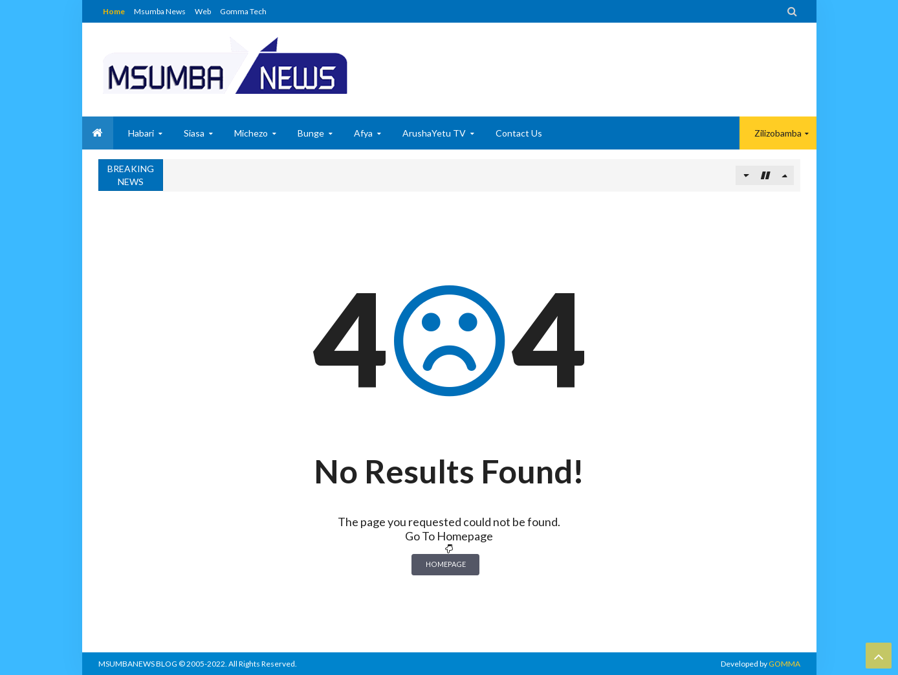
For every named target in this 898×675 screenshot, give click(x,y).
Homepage (446, 564)
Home (114, 11)
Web (203, 11)
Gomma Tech (243, 11)
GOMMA (784, 664)
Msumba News (160, 11)
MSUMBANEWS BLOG (137, 664)
